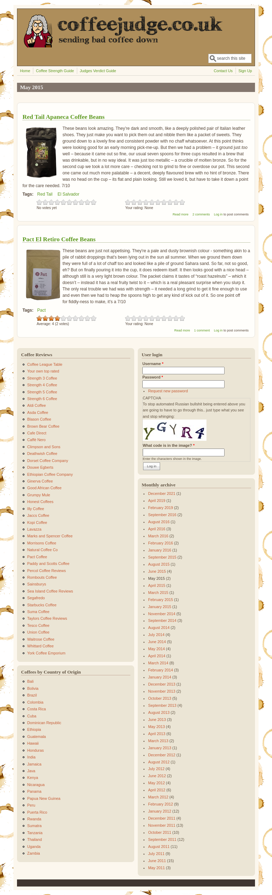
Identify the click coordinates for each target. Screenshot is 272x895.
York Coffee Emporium (46, 653)
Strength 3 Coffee (42, 378)
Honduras (35, 750)
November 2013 (161, 691)
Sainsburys (36, 584)
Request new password (168, 391)
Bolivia (33, 688)
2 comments (201, 214)
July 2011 (156, 853)
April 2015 (156, 585)
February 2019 (160, 508)
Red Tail (44, 194)
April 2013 (156, 734)
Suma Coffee (38, 612)
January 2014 (159, 677)
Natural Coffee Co (42, 550)
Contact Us (223, 71)
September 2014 (162, 620)
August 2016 (159, 522)
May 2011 (156, 868)
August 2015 (159, 564)
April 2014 (156, 656)
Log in (218, 214)
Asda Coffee (37, 412)
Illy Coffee (35, 509)
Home (25, 71)
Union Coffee (38, 632)
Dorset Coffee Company (47, 460)
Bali (30, 681)
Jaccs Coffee (38, 515)
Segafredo (36, 598)
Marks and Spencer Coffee (50, 536)
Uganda (34, 846)
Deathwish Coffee (42, 453)
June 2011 (157, 861)
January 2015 (159, 607)
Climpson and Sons (44, 447)
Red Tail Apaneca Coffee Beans (63, 116)
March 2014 (158, 663)
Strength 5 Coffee (42, 392)
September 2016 (162, 515)
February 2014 (160, 670)
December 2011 (161, 818)
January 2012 (159, 811)
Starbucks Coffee (42, 605)
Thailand (34, 839)
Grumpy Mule (38, 495)
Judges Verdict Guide (98, 71)
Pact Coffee (37, 557)
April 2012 (156, 790)
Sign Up (245, 71)
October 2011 (159, 832)
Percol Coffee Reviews (46, 570)
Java (31, 771)
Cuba (31, 716)
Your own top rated (43, 371)
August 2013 (159, 712)
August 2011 (159, 846)
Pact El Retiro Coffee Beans (58, 239)
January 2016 (159, 550)
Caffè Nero (36, 440)
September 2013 (162, 705)
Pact (41, 310)
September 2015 (162, 557)
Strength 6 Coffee (42, 399)
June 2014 (157, 642)
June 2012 (157, 776)
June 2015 (157, 571)
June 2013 (157, 719)
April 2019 (156, 500)
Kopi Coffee (37, 522)
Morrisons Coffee (41, 543)
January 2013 (159, 748)
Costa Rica (36, 709)
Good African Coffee (44, 488)
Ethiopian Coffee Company (50, 474)
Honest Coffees (40, 502)
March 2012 (158, 797)
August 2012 (159, 762)
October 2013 (159, 698)
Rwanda (34, 819)
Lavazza (34, 529)
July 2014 (156, 635)
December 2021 (161, 493)
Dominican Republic (44, 723)
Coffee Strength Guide (55, 71)
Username (152, 364)
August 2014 (159, 627)
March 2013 (158, 741)
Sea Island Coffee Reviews (50, 591)
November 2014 (161, 614)
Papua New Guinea (44, 798)
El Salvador (68, 194)
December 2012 (161, 755)
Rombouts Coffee (42, 577)
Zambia (33, 853)
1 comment (202, 330)
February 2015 (160, 599)
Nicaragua (36, 785)
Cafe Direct (36, 433)
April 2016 (156, 529)
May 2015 (156, 578)
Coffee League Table (44, 364)
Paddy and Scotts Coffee (48, 563)
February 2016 (160, 543)
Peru (31, 805)
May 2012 (156, 783)
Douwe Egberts (40, 467)
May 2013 (156, 726)
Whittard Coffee (40, 646)
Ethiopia (34, 729)
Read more (180, 214)
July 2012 (156, 769)
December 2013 (161, 684)
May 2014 (156, 649)
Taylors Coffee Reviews (47, 618)
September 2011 (162, 839)
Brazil (32, 695)
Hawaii (33, 743)
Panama (34, 791)
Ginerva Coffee (40, 481)
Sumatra (34, 826)
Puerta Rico (37, 812)
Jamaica (34, 764)
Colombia (35, 702)
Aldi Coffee (36, 405)
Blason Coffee (39, 419)
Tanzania (34, 833)
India (31, 757)
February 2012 (160, 804)
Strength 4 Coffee (42, 385)
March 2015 (158, 592)
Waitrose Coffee (41, 639)
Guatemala (36, 736)
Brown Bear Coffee (43, 426)
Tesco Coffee (38, 625)
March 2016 (158, 536)
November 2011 (161, 825)
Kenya (32, 777)
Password (152, 377)
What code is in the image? (168, 445)
